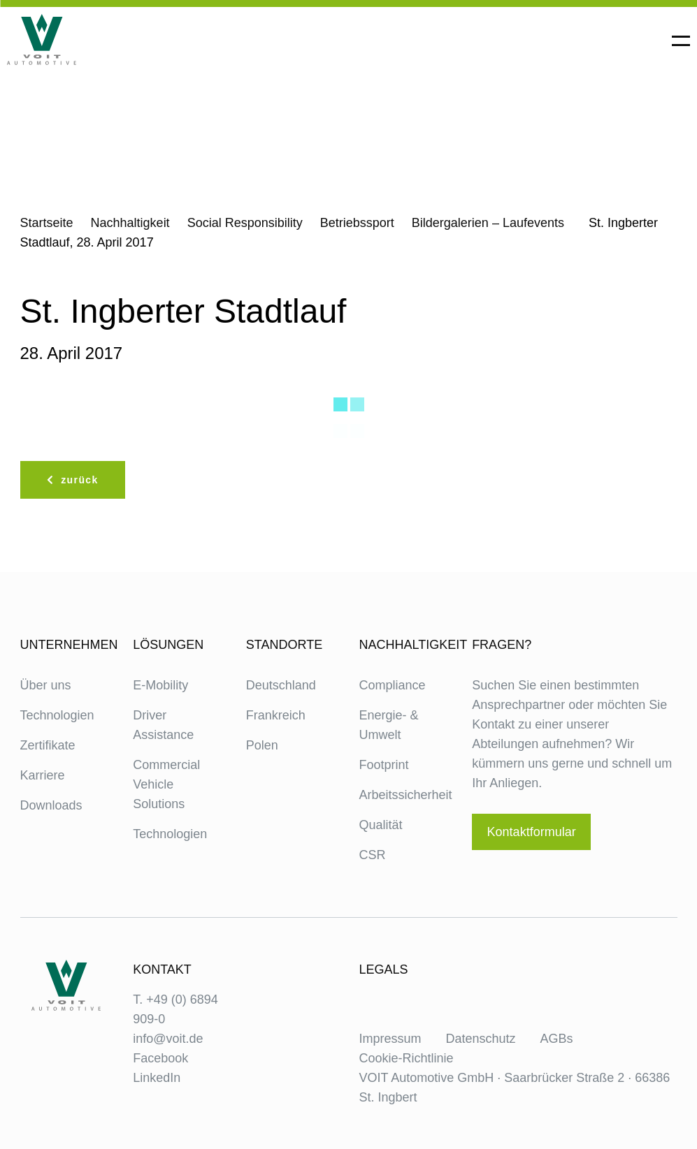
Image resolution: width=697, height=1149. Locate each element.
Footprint (383, 765)
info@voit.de (168, 1039)
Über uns (45, 685)
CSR (372, 855)
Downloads (51, 805)
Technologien (57, 715)
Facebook (160, 1058)
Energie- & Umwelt (388, 725)
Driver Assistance (163, 725)
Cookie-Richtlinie (406, 1058)
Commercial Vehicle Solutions (166, 784)
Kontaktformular (531, 832)
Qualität (380, 825)
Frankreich (276, 715)
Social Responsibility (245, 223)
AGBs (556, 1039)
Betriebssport (357, 223)
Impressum (390, 1039)
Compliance (392, 685)
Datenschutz (481, 1039)
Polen (262, 745)
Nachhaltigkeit (130, 223)
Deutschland (281, 685)
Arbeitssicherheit (405, 795)
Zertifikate (48, 745)
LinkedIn (156, 1078)
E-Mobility (160, 685)
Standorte (284, 645)
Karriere (42, 775)
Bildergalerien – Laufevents (488, 223)
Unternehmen (66, 645)
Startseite (46, 223)
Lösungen (168, 645)
